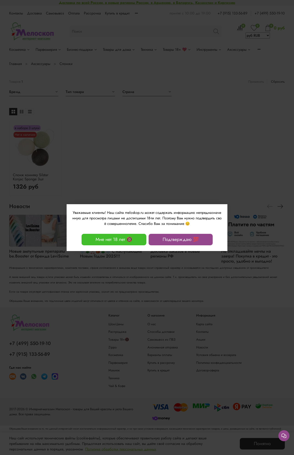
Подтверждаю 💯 (181, 239)
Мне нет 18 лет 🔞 (114, 239)
